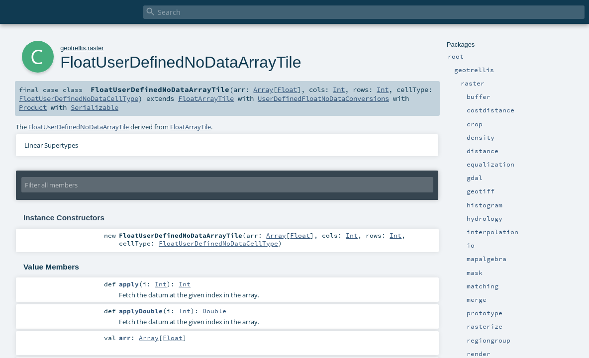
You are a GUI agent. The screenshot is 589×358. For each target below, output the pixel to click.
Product (33, 107)
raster (96, 48)
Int (339, 89)
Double (214, 311)
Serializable (94, 107)
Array (263, 89)
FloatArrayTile (206, 98)
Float (287, 89)
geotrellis (73, 48)
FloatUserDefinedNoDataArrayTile (78, 126)
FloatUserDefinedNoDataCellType (78, 98)
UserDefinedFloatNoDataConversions (323, 98)
